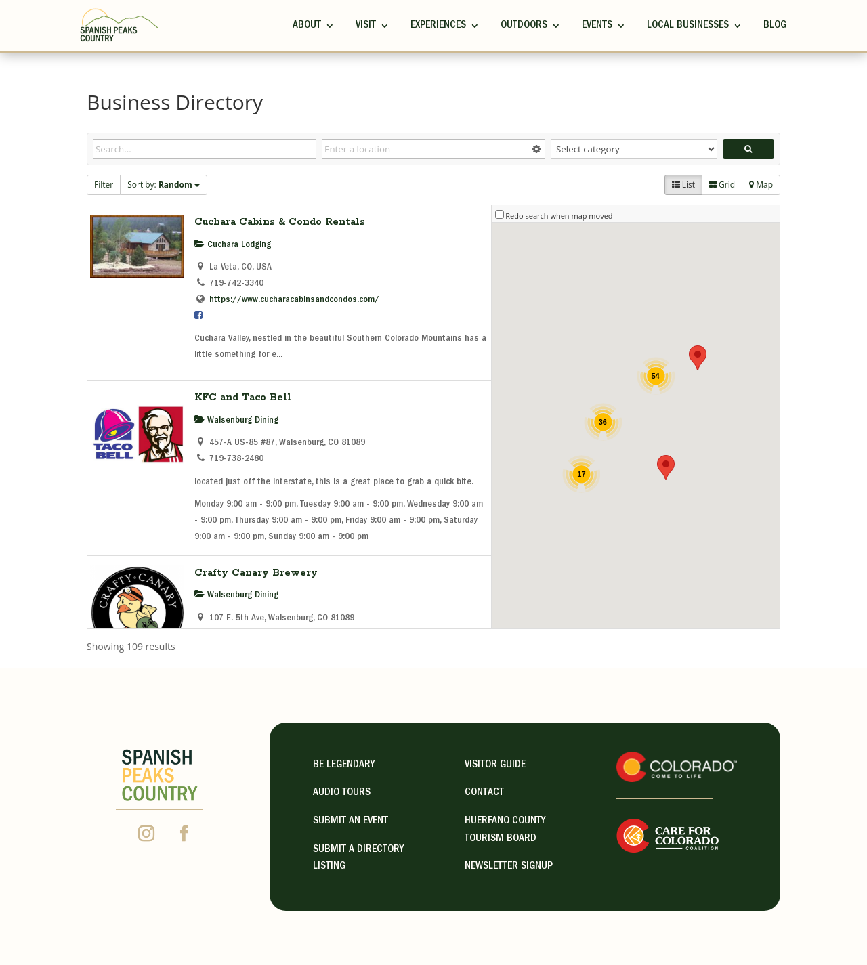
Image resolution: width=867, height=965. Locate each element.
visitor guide (495, 765)
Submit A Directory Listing (358, 858)
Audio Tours (342, 793)
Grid (722, 184)
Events (597, 25)
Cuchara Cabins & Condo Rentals (279, 222)
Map (761, 184)
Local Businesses (688, 25)
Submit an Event (350, 821)
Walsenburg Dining (236, 420)
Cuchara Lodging (232, 245)
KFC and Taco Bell (242, 397)
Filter (103, 184)
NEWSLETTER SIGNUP (509, 866)
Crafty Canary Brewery (256, 573)
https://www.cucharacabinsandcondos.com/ (294, 300)
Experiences (438, 25)
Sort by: (163, 184)
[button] (697, 357)
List (683, 184)
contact (484, 793)
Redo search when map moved (558, 216)
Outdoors (524, 25)
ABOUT (307, 25)
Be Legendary (344, 765)
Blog (774, 25)
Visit (366, 25)
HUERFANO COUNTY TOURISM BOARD (505, 830)
